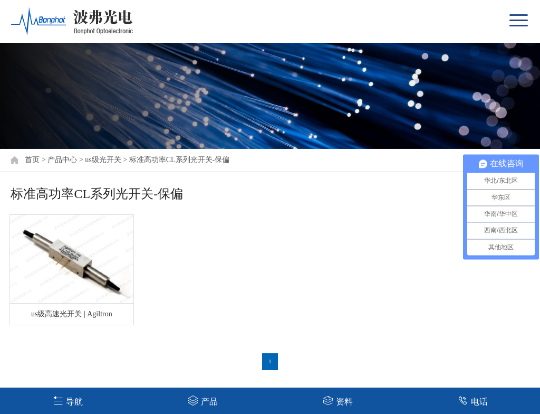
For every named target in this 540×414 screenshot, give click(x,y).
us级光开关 (103, 160)
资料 (338, 400)
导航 (68, 400)
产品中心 (62, 160)
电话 (473, 400)
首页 (32, 160)
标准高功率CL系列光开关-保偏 (179, 160)
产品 (203, 400)
